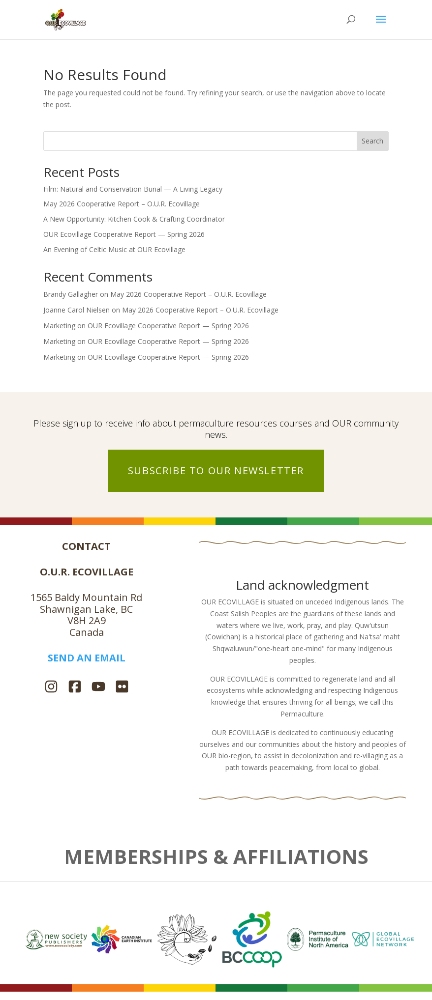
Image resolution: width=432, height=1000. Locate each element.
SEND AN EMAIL (86, 657)
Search (372, 140)
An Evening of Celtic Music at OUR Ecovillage (114, 249)
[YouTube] (98, 688)
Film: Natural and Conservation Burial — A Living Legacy (132, 189)
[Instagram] (51, 688)
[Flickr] (122, 688)
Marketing (59, 325)
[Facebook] (75, 688)
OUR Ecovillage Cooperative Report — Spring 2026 (124, 234)
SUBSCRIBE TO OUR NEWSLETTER (216, 470)
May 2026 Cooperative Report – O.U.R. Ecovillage (121, 203)
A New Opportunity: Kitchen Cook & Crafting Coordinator (134, 219)
